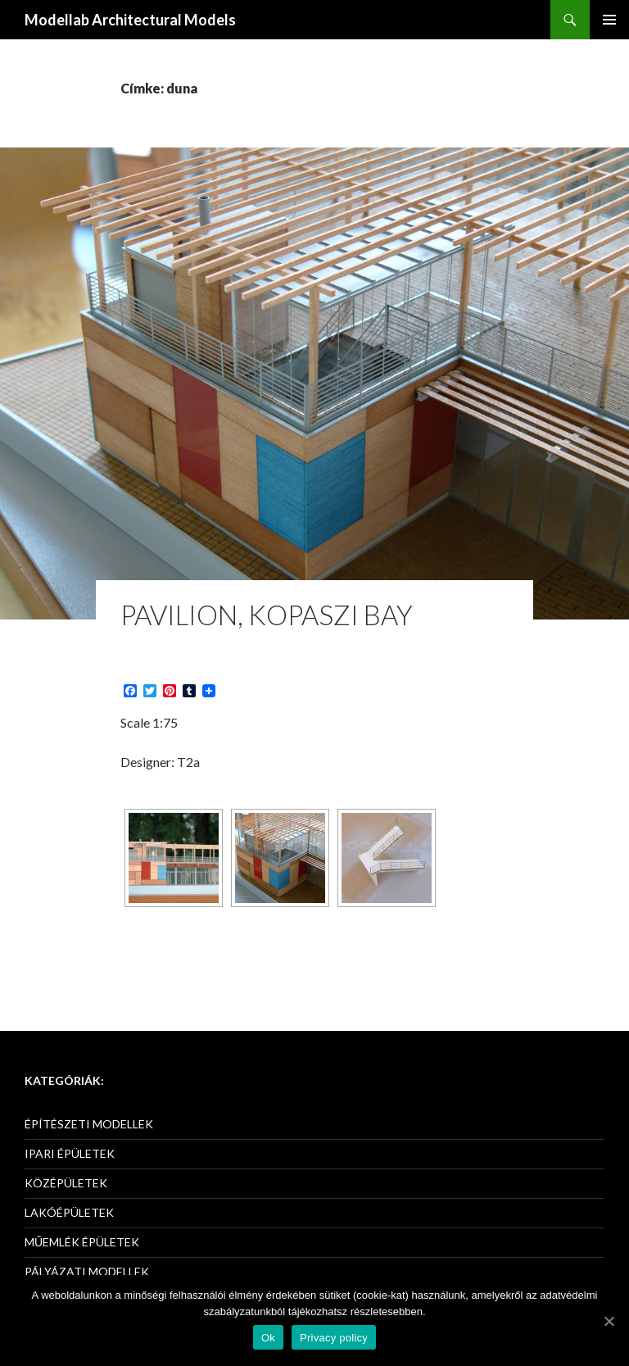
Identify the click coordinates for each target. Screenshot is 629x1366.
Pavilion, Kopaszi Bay (266, 614)
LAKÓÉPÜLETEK (69, 1212)
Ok (268, 1338)
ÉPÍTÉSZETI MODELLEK (89, 1124)
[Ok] (608, 1321)
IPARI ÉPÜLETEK (70, 1153)
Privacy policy (334, 1338)
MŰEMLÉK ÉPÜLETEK (82, 1242)
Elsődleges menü (609, 19)
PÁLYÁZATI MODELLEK (87, 1271)
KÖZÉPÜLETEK (66, 1183)
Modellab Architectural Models (130, 20)
